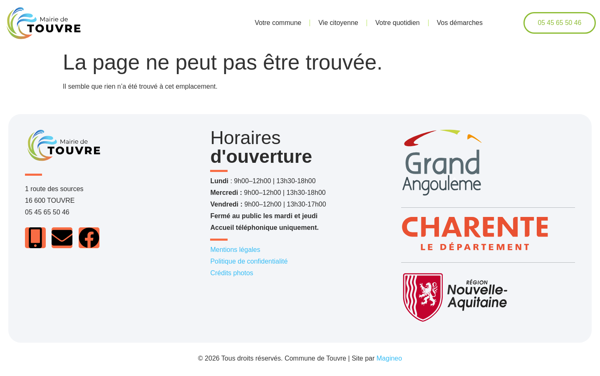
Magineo (389, 358)
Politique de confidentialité (249, 261)
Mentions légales (235, 249)
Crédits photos (231, 272)
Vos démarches (460, 22)
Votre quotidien (397, 22)
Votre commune (278, 22)
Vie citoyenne (338, 22)
